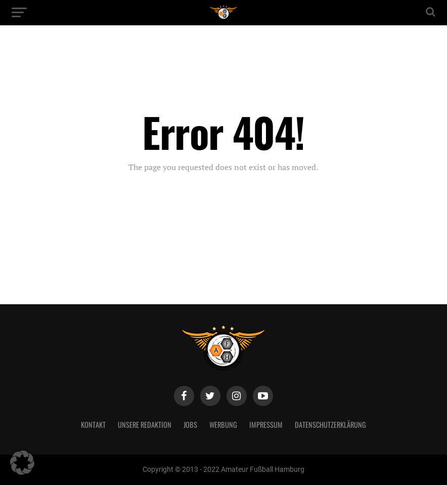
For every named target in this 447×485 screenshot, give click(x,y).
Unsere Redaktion (144, 424)
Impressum (266, 424)
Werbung (223, 424)
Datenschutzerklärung (330, 424)
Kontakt (93, 424)
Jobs (190, 424)
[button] (22, 462)
